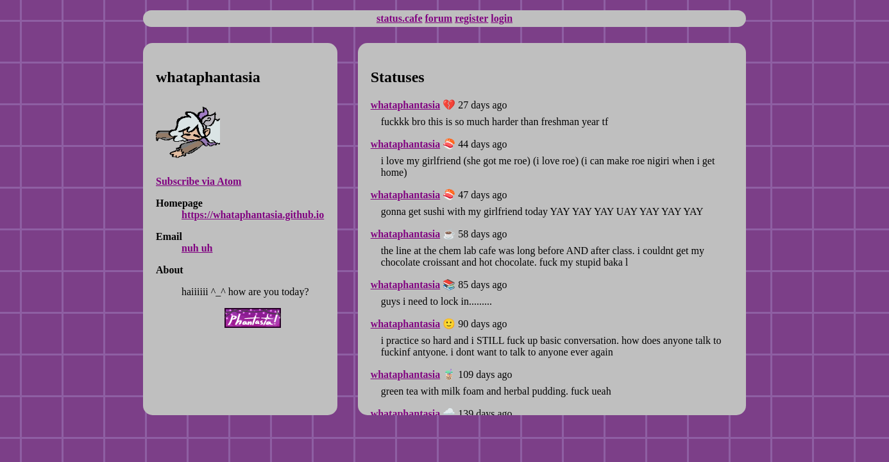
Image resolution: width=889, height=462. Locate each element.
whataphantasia (405, 104)
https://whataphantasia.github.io (253, 214)
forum (438, 18)
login (501, 18)
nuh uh (197, 248)
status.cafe (400, 18)
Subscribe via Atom (198, 181)
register (471, 18)
